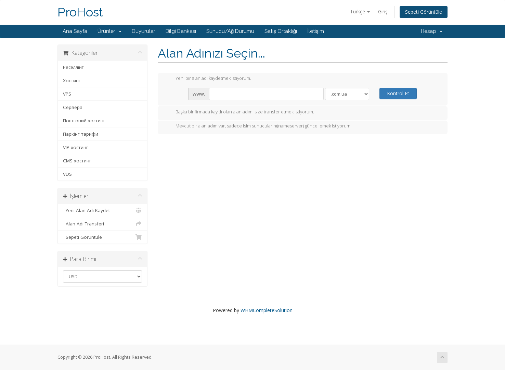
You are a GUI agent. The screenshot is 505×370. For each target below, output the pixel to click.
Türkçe (360, 11)
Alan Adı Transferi (102, 224)
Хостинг (72, 80)
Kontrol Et (398, 93)
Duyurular (143, 31)
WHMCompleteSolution (267, 310)
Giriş (383, 11)
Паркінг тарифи (80, 134)
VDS (67, 174)
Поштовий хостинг (84, 121)
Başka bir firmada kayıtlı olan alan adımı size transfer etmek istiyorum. (239, 112)
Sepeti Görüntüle (423, 12)
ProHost (80, 12)
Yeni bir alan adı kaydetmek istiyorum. (208, 79)
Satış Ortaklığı (280, 31)
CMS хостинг (77, 161)
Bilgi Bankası (181, 31)
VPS (67, 94)
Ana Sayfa (75, 31)
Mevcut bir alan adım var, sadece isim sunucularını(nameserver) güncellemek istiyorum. (258, 126)
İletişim (315, 31)
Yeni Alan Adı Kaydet (102, 210)
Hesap (431, 31)
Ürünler (109, 31)
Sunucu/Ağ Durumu (230, 31)
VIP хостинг (75, 147)
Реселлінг (73, 67)
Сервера (72, 107)
